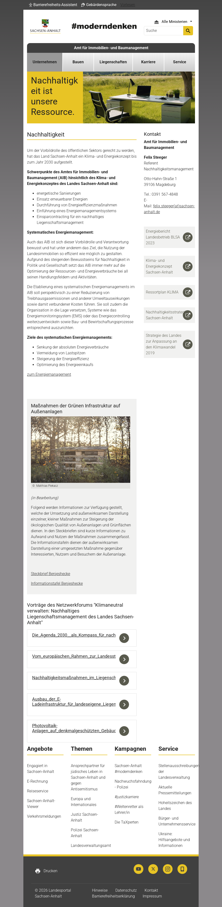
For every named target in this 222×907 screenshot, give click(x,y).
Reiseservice (37, 791)
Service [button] (179, 62)
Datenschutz (126, 890)
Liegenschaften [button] (113, 62)
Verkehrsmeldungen (44, 816)
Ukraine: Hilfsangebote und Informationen (174, 840)
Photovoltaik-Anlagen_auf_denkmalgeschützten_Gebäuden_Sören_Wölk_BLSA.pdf (99, 728)
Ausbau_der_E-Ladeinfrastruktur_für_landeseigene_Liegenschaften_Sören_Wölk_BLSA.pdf (105, 701)
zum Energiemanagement (49, 374)
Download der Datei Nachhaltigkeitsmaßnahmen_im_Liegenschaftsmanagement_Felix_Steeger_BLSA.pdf (125, 680)
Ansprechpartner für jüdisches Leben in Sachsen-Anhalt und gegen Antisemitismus (88, 777)
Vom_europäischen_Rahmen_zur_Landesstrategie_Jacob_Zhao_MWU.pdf (103, 656)
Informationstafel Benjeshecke (57, 583)
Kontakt (151, 890)
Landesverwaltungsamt (91, 845)
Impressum (152, 896)
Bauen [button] (78, 62)
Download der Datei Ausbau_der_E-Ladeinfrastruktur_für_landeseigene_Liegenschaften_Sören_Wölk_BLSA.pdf (125, 704)
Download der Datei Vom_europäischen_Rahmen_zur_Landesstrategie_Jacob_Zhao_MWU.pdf (125, 659)
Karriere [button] (148, 62)
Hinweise (100, 890)
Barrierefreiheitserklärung (113, 896)
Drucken (46, 871)
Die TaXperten (127, 822)
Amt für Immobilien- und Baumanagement (111, 48)
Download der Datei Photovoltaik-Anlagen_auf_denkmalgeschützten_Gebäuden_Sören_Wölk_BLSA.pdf (125, 731)
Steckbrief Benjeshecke (50, 573)
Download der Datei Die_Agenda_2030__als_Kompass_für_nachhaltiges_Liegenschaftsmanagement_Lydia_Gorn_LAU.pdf (125, 638)
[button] (53, 5)
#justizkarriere (127, 797)
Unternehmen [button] (45, 62)
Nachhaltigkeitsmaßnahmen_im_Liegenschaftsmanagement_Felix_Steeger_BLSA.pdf (115, 677)
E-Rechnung (37, 781)
